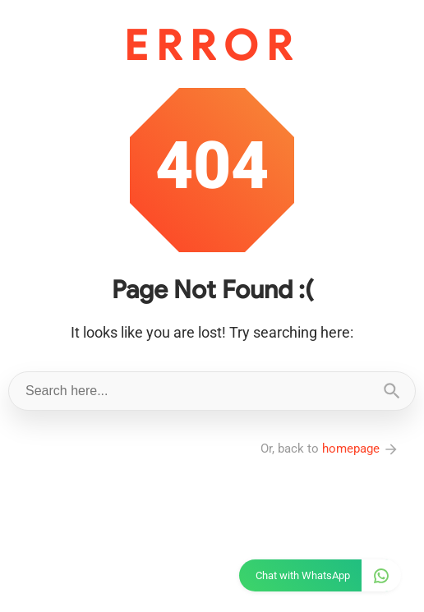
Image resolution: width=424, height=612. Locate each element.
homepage (360, 448)
